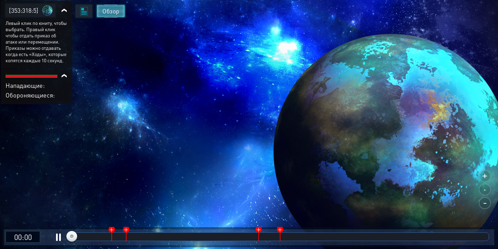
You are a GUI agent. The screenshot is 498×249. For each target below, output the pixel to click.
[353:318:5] (23, 10)
